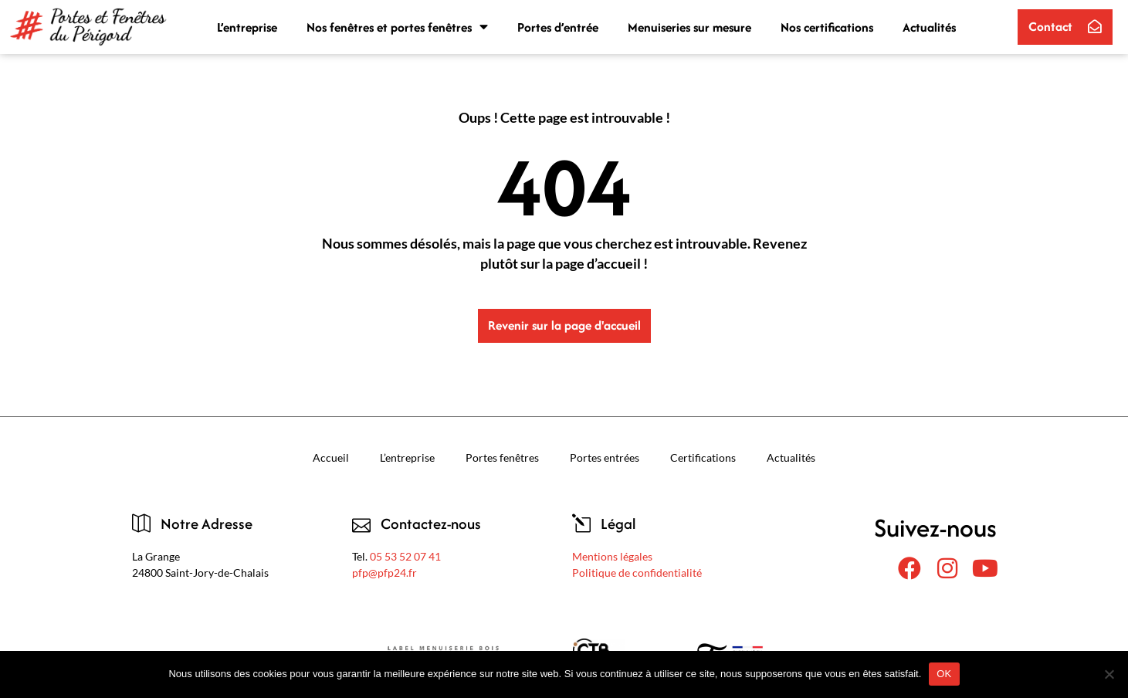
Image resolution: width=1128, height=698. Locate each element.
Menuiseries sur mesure (689, 27)
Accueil (331, 457)
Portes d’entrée (557, 27)
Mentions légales (612, 556)
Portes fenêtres (502, 457)
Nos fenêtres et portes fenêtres (397, 27)
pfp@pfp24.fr (384, 572)
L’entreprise (247, 27)
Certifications (703, 457)
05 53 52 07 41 (405, 556)
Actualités (929, 27)
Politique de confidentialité (637, 572)
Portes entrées (604, 457)
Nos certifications (827, 27)
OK (944, 673)
